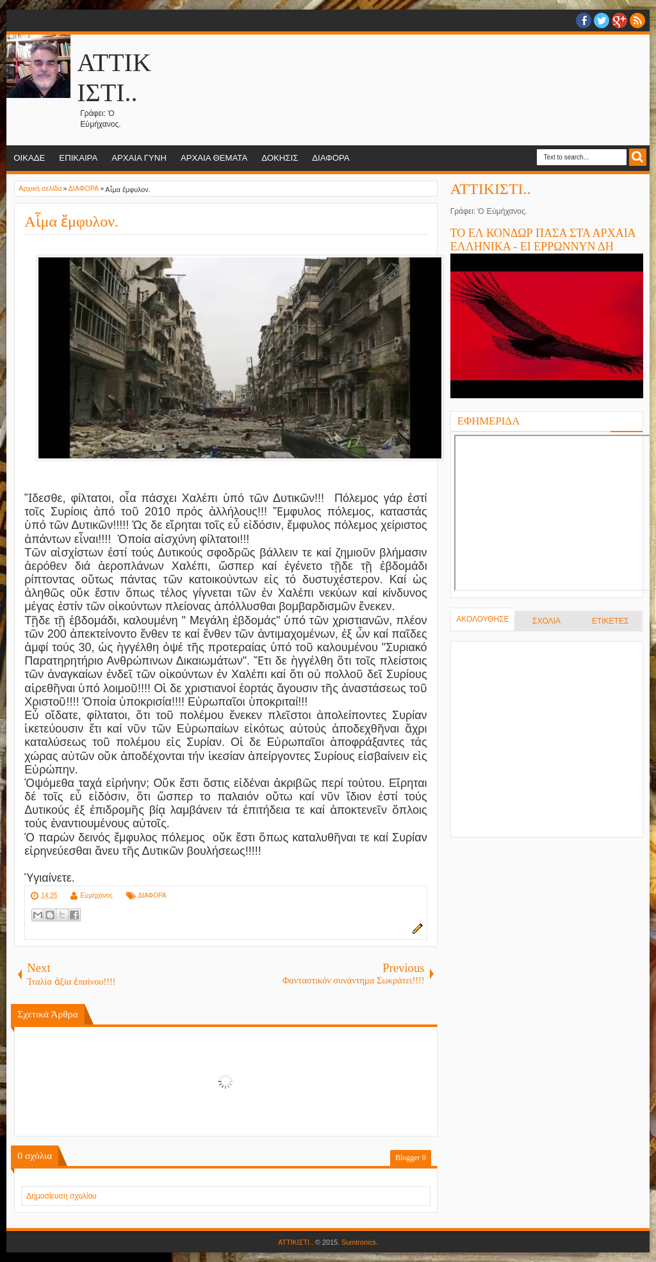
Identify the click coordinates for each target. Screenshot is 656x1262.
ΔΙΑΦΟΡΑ (330, 158)
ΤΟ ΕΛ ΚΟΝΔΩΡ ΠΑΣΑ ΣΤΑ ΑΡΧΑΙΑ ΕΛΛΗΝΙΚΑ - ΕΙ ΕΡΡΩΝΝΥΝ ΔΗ (543, 240)
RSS (637, 20)
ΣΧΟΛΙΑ (546, 621)
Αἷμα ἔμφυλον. (71, 221)
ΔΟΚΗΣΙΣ (279, 158)
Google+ (619, 20)
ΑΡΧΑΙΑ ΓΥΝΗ (139, 158)
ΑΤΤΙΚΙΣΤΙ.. (490, 189)
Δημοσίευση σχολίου (61, 1196)
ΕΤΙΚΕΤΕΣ (610, 621)
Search (637, 157)
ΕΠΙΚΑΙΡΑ (78, 158)
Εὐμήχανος (97, 895)
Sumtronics (358, 1242)
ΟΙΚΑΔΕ (29, 158)
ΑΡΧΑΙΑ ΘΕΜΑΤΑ (214, 158)
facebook (583, 20)
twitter (601, 20)
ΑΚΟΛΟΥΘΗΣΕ (482, 619)
